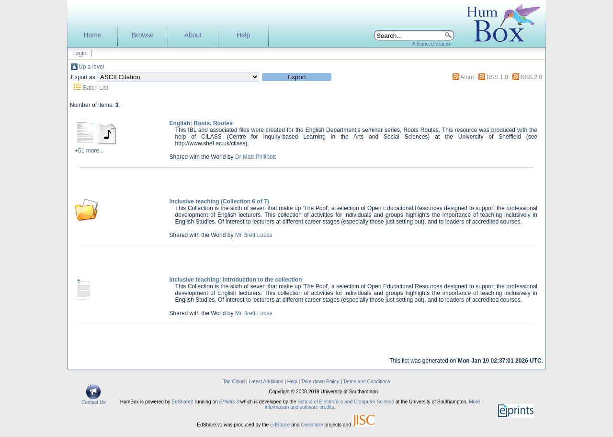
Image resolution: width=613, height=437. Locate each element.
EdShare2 (182, 401)
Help (243, 35)
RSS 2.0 (531, 77)
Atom (467, 77)
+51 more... (89, 150)
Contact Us (93, 400)
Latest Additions (266, 381)
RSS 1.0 (497, 77)
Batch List (95, 87)
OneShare (312, 424)
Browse (143, 35)
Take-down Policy (320, 381)
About (193, 35)
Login (79, 53)
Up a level (91, 66)
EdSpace (280, 424)
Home (93, 35)
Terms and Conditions (366, 381)
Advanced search (431, 44)
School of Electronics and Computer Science (345, 401)
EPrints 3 (229, 401)
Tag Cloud (234, 381)
